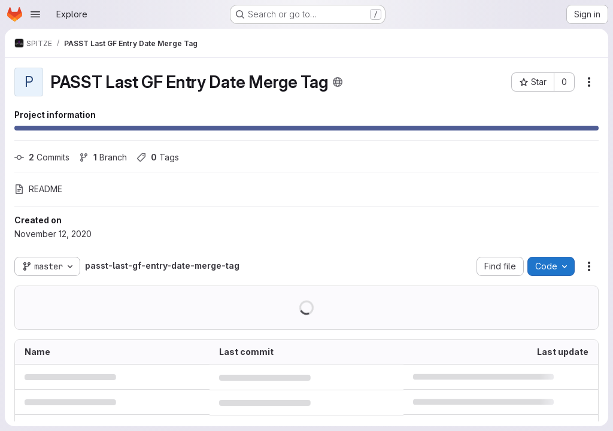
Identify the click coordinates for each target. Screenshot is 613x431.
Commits (41, 157)
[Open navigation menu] (35, 14)
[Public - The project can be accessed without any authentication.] (337, 82)
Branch (103, 157)
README (38, 189)
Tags (157, 157)
